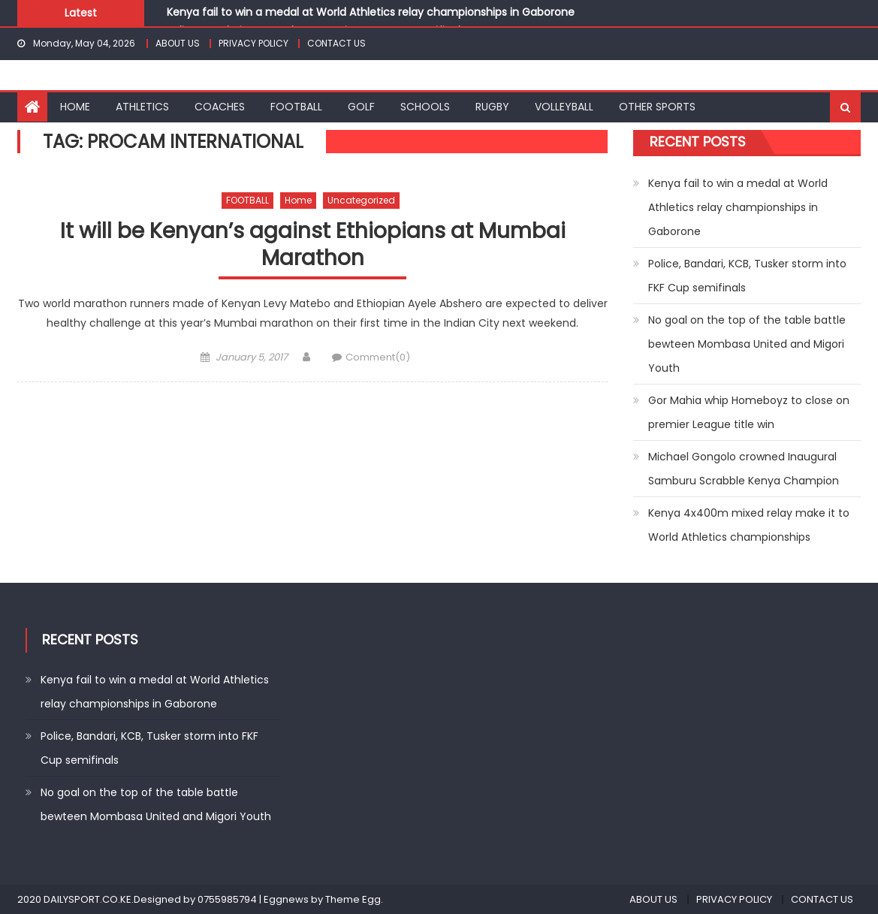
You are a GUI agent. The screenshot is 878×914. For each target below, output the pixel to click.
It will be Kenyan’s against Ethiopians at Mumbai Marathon (313, 245)
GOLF (361, 106)
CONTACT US (336, 43)
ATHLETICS (142, 106)
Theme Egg (353, 899)
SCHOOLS (425, 106)
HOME (75, 106)
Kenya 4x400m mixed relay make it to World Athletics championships (748, 524)
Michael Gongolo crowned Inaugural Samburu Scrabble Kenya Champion (743, 468)
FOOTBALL (296, 106)
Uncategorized (361, 200)
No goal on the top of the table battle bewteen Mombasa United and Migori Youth (747, 344)
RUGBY (492, 106)
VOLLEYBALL (564, 106)
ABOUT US (177, 43)
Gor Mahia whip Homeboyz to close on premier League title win (748, 412)
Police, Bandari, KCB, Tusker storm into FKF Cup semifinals (747, 275)
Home (298, 200)
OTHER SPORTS (657, 106)
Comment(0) (377, 357)
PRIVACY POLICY (253, 43)
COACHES (220, 106)
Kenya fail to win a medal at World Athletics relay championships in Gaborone (371, 12)
